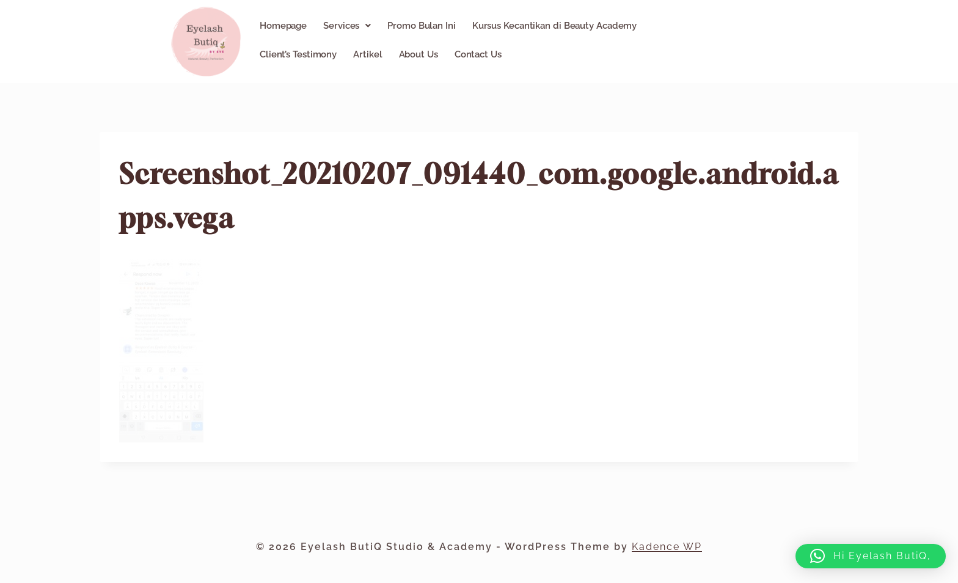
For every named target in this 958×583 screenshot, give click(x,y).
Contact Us (478, 54)
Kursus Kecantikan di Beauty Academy (554, 25)
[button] (347, 25)
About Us (418, 54)
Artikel (367, 54)
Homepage (283, 25)
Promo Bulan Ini (421, 25)
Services (347, 25)
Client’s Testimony (298, 54)
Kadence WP (667, 546)
